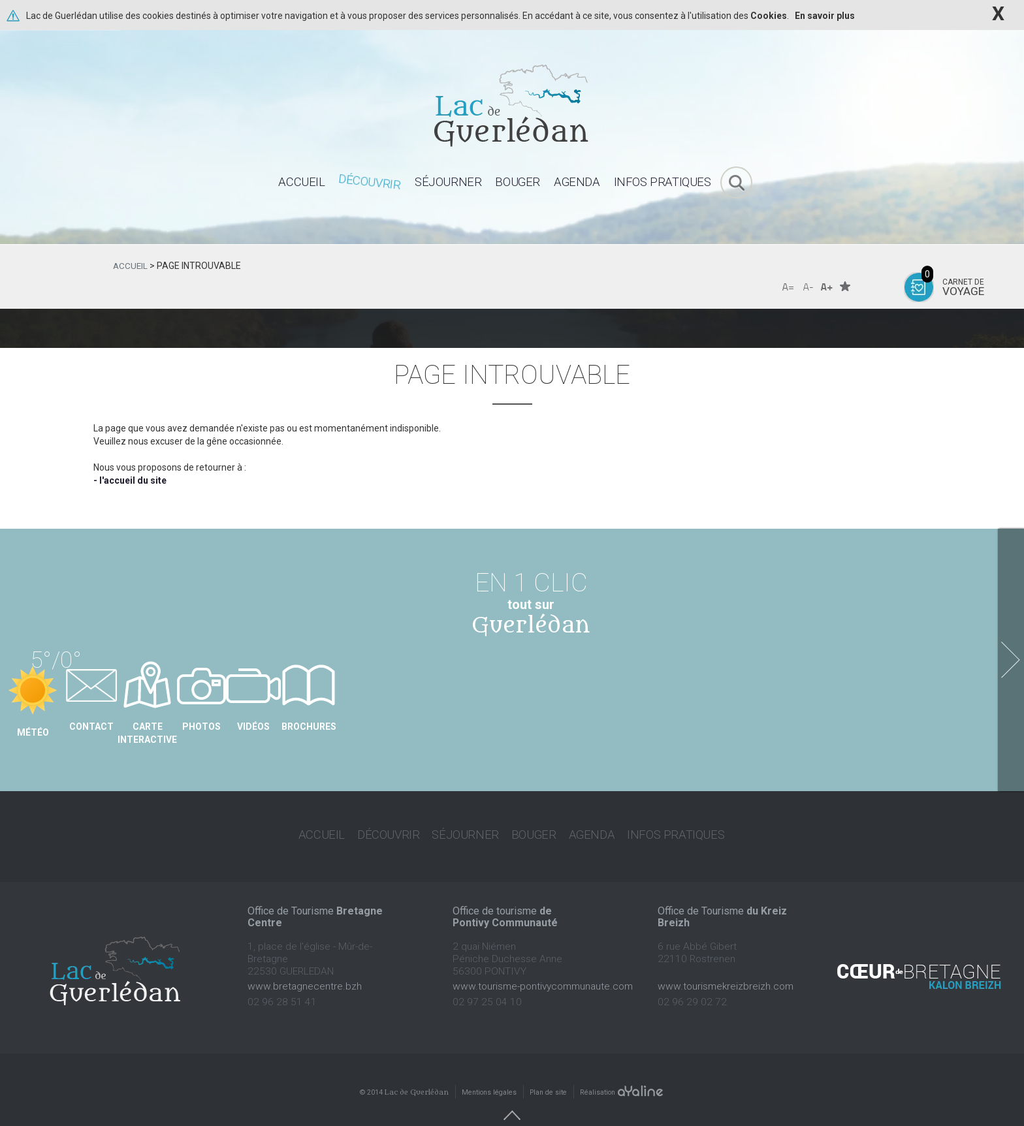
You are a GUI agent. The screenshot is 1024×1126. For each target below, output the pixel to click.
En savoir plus (825, 15)
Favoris (845, 286)
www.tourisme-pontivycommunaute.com (543, 966)
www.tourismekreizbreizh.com (725, 966)
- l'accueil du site (130, 480)
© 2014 (404, 1072)
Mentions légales (489, 1072)
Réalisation (622, 1072)
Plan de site (548, 1072)
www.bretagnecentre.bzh (305, 966)
